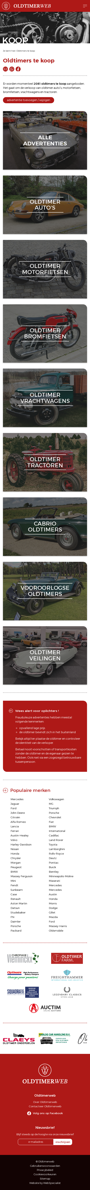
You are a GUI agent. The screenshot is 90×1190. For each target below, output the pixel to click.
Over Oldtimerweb (45, 1102)
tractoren (50, 92)
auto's (58, 88)
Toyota (53, 844)
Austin (53, 894)
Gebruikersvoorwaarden (45, 1165)
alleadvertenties (45, 140)
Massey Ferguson (22, 876)
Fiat (51, 821)
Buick (52, 867)
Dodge (53, 907)
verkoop (29, 88)
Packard (16, 930)
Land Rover (56, 840)
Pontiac (54, 862)
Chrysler (16, 858)
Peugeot (16, 867)
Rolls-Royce (56, 853)
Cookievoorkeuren (45, 1174)
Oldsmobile (56, 930)
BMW (52, 826)
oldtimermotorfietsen (45, 269)
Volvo (14, 840)
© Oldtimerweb (45, 1161)
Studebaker (18, 912)
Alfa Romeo (18, 821)
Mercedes (17, 799)
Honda (15, 853)
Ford (13, 808)
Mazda (53, 917)
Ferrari (15, 830)
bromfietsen (11, 92)
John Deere (18, 812)
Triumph (54, 808)
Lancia (15, 826)
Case (14, 894)
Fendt (14, 885)
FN (12, 917)
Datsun (15, 907)
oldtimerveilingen (45, 655)
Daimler (16, 921)
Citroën (15, 817)
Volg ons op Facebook (48, 1113)
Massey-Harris (58, 926)
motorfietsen (71, 88)
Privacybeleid (45, 1170)
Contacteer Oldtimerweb (45, 1106)
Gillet (52, 912)
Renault (16, 898)
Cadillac (54, 835)
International (57, 830)
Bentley (54, 871)
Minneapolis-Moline (61, 876)
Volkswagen (56, 799)
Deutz (52, 858)
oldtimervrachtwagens (45, 397)
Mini (13, 880)
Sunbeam (17, 889)
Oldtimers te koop (25, 50)
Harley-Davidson (21, 844)
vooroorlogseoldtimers (45, 590)
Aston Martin (19, 903)
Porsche (54, 812)
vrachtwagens (30, 92)
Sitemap (45, 1178)
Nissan (15, 849)
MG (51, 803)
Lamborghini (57, 849)
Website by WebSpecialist (45, 1183)
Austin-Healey (20, 835)
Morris (53, 903)
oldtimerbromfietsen (45, 333)
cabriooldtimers (45, 526)
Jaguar (15, 803)
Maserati (54, 880)
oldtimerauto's (45, 204)
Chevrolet (55, 817)
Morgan (16, 862)
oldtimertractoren (45, 462)
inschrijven (63, 1142)
